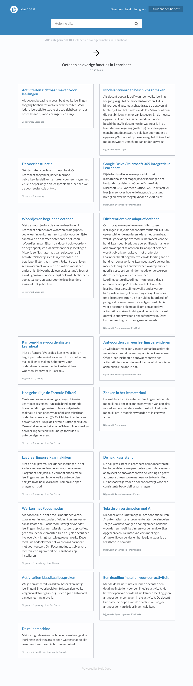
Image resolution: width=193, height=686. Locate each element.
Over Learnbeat (120, 9)
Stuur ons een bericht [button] (166, 9)
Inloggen (140, 9)
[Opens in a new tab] (96, 668)
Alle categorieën (56, 40)
